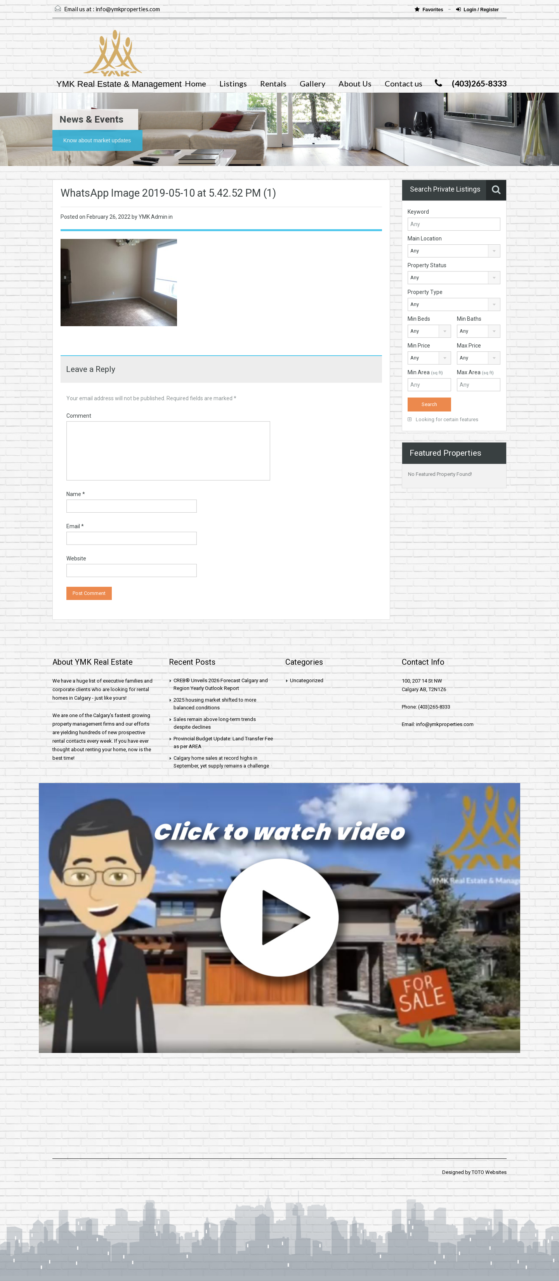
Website (76, 558)
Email (75, 526)
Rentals (273, 83)
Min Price (419, 345)
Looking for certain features (443, 419)
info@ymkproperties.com (127, 8)
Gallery (312, 83)
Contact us (403, 83)
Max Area (475, 372)
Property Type (425, 292)
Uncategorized (306, 680)
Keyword (418, 212)
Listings (233, 83)
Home (195, 83)
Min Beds (419, 319)
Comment (78, 416)
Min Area (425, 372)
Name (75, 494)
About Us (355, 83)
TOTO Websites (489, 1172)
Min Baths (469, 319)
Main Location (425, 238)
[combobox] (454, 251)
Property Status (427, 265)
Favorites (429, 9)
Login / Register (477, 9)
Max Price (469, 345)
